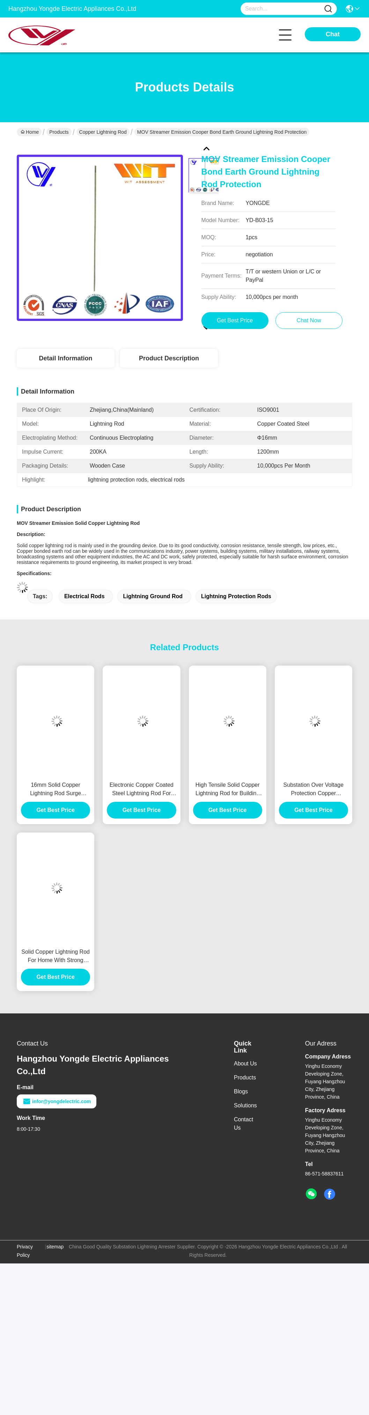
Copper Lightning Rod (103, 132)
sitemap (55, 1246)
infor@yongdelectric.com (56, 1101)
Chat (333, 34)
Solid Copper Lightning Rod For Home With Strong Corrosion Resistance (55, 957)
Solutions (245, 1105)
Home (30, 132)
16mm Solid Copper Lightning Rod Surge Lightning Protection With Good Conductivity (55, 790)
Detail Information (65, 358)
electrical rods (84, 596)
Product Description (169, 358)
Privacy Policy (25, 1251)
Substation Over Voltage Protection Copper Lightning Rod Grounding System (313, 790)
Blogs (241, 1091)
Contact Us (243, 1123)
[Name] (328, 9)
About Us (245, 1063)
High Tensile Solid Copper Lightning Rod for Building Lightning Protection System (227, 790)
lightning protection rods (236, 596)
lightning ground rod (153, 596)
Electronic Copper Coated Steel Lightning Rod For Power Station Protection (142, 790)
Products (58, 132)
